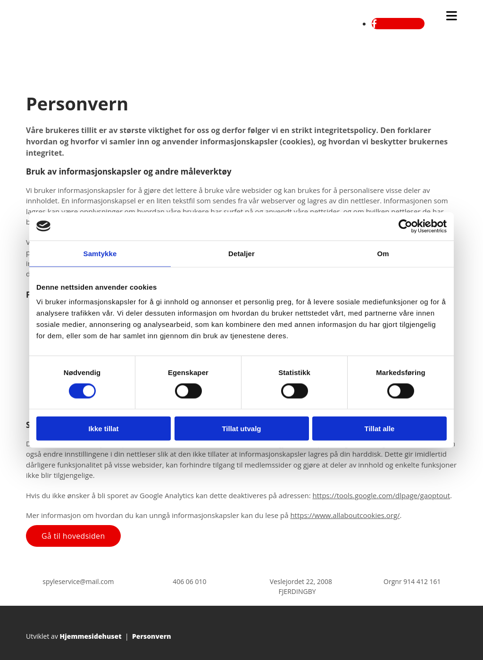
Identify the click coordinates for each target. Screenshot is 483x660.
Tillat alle (380, 429)
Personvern (151, 636)
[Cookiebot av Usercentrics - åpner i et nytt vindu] (405, 226)
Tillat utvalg (241, 429)
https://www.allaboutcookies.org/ (345, 515)
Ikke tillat (103, 429)
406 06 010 (189, 581)
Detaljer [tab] (241, 253)
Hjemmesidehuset (91, 636)
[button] (73, 536)
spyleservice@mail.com (78, 581)
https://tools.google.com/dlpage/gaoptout (381, 495)
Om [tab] (383, 253)
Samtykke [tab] (100, 253)
